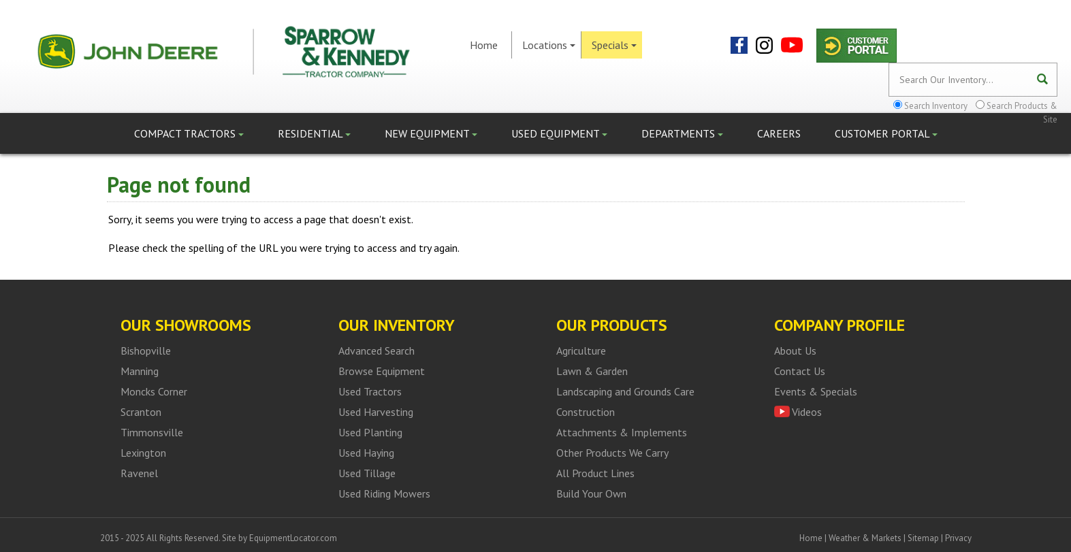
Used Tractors (370, 391)
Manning (140, 371)
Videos (807, 412)
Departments (682, 133)
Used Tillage (367, 473)
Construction (585, 412)
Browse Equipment (381, 371)
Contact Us (799, 371)
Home (484, 45)
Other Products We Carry (612, 452)
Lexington (143, 452)
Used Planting (370, 432)
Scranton (141, 412)
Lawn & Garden (592, 371)
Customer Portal (886, 133)
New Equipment (431, 133)
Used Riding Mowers (384, 493)
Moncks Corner (154, 391)
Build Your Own (591, 493)
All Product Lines (595, 473)
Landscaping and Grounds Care (625, 391)
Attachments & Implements (621, 432)
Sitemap (923, 538)
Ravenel (139, 473)
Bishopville (146, 350)
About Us (795, 350)
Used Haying (366, 452)
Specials (614, 45)
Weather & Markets (865, 538)
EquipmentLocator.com (293, 538)
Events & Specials (815, 391)
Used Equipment (559, 133)
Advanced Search (376, 350)
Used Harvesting (375, 412)
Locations (548, 45)
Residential (314, 133)
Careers (779, 133)
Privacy (958, 538)
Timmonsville (152, 432)
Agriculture (581, 350)
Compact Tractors (189, 133)
